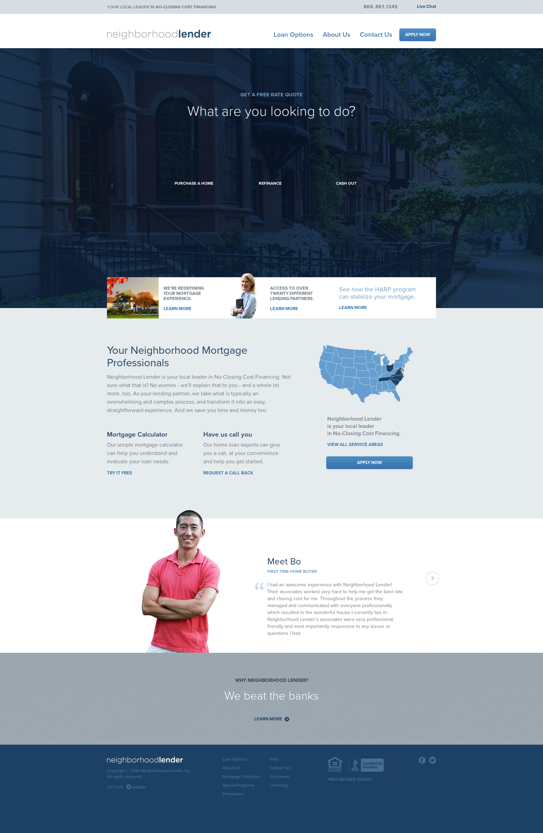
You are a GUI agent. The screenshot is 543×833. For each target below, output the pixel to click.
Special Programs (238, 785)
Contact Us (376, 34)
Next (432, 578)
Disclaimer (280, 776)
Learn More (177, 309)
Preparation (233, 793)
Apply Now (417, 34)
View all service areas (355, 444)
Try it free (119, 473)
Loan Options (293, 34)
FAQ (274, 759)
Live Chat (426, 6)
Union (139, 787)
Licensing (279, 785)
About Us (336, 34)
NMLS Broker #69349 (350, 779)
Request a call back (228, 473)
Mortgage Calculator (241, 776)
